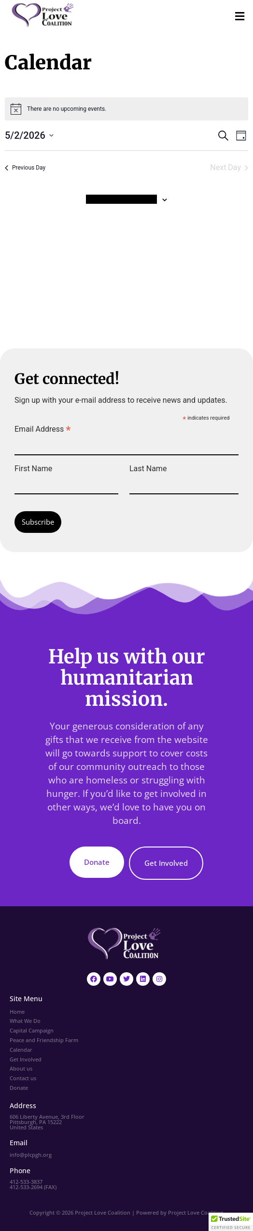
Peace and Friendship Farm (44, 1040)
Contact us (23, 1078)
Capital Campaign (32, 1030)
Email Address (42, 429)
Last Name (148, 469)
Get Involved (26, 1059)
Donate (19, 1087)
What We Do (25, 1020)
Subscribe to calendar (121, 199)
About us (21, 1068)
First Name (33, 469)
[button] (240, 16)
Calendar (21, 1049)
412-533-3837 (26, 1181)
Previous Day (25, 167)
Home (17, 1011)
